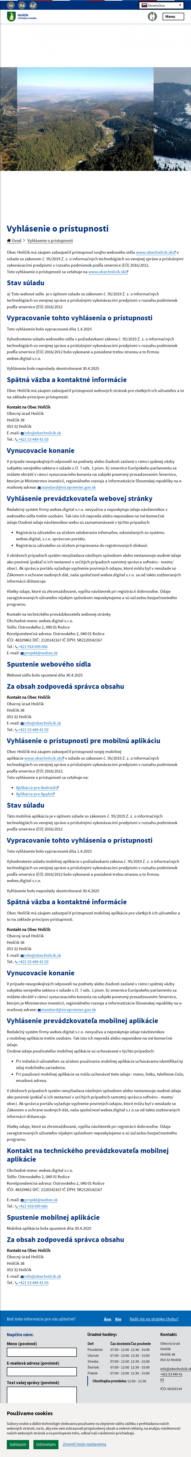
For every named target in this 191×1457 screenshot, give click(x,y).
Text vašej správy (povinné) (33, 1382)
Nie (119, 1319)
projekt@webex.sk (41, 653)
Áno (108, 1319)
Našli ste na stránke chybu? (154, 1319)
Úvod (14, 240)
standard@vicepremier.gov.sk (68, 487)
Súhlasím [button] (18, 1444)
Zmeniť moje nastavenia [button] (84, 1444)
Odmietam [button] (46, 1444)
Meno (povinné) (22, 1343)
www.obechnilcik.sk (154, 252)
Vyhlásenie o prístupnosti (50, 240)
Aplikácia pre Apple (33, 794)
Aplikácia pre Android (35, 787)
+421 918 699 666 (33, 646)
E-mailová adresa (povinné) (33, 1363)
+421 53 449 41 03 (33, 439)
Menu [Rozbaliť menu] (173, 16)
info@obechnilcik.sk (42, 432)
